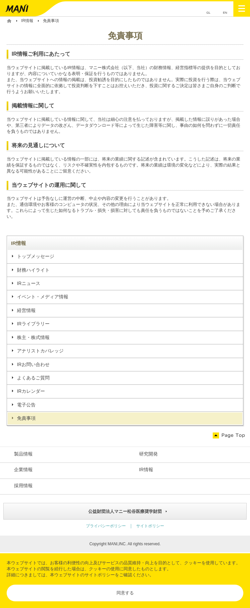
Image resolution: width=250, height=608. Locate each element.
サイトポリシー (100, 574)
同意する (125, 592)
